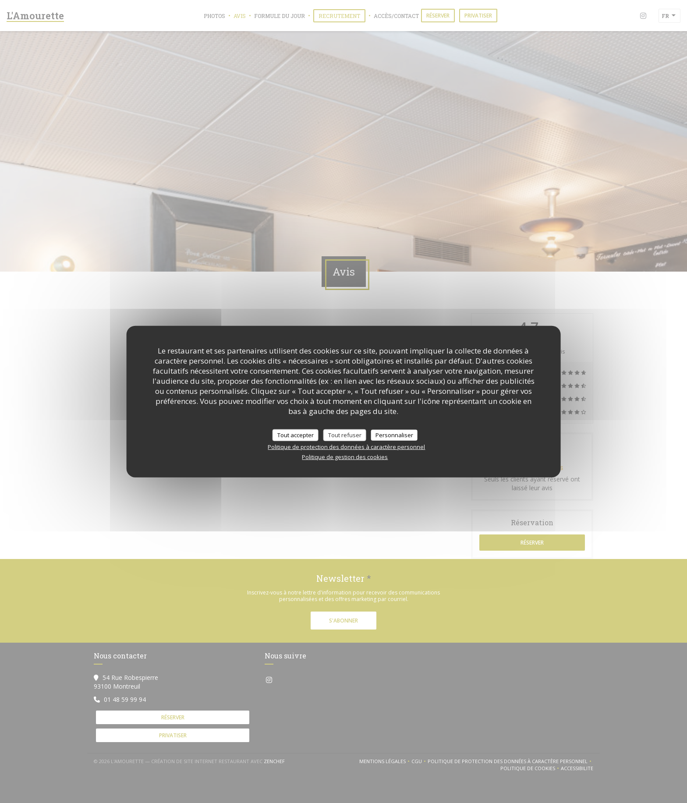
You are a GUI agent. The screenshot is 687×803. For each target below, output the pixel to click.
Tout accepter (295, 435)
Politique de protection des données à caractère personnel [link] (346, 447)
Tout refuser (344, 435)
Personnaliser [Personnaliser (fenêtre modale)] (394, 435)
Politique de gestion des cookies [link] (345, 457)
